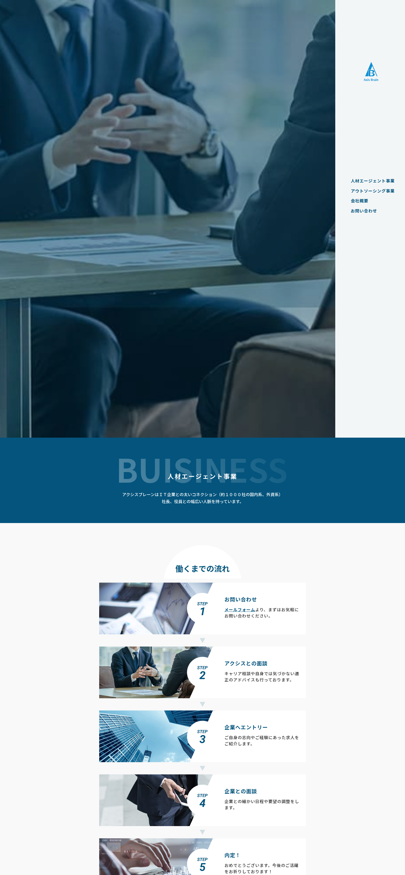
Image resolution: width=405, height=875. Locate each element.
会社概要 (357, 200)
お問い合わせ (361, 211)
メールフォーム (239, 609)
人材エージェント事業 (370, 181)
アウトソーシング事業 (370, 191)
